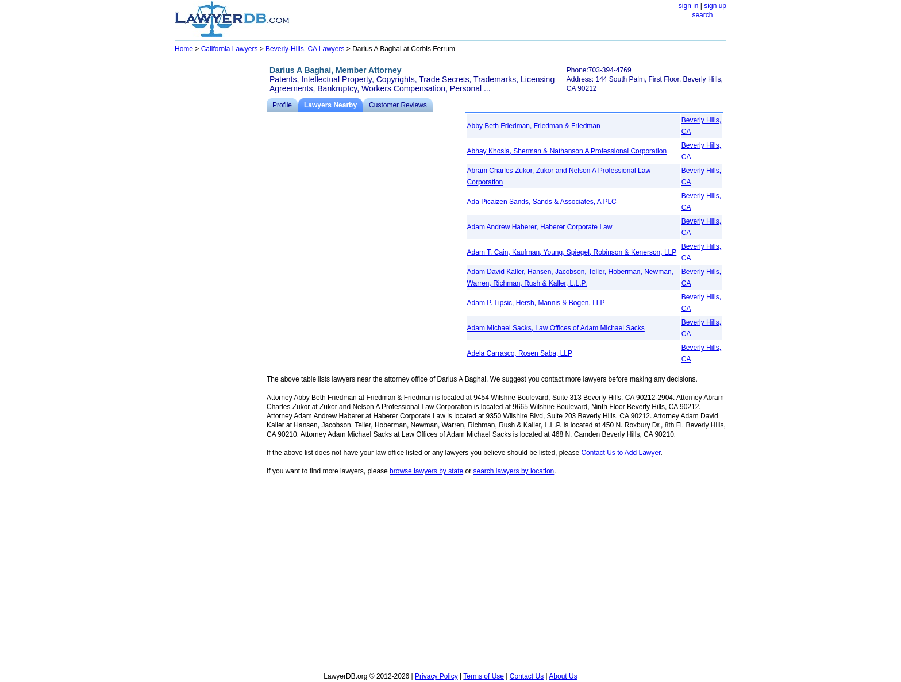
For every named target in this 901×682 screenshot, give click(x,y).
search (702, 15)
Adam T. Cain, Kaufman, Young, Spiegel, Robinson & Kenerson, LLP (572, 252)
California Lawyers (229, 49)
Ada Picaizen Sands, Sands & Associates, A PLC (542, 202)
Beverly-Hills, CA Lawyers (305, 49)
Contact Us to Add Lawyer (620, 453)
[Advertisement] (221, 233)
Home (184, 49)
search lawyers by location (514, 471)
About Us (563, 676)
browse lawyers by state (426, 471)
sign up (715, 6)
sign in (689, 6)
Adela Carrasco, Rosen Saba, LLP (519, 353)
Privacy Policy (436, 676)
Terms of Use (483, 676)
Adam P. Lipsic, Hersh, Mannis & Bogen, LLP (536, 303)
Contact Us (527, 676)
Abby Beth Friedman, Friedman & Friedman (533, 126)
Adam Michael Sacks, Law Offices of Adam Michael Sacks (556, 328)
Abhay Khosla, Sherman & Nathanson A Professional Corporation (567, 151)
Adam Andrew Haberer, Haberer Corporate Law (540, 227)
